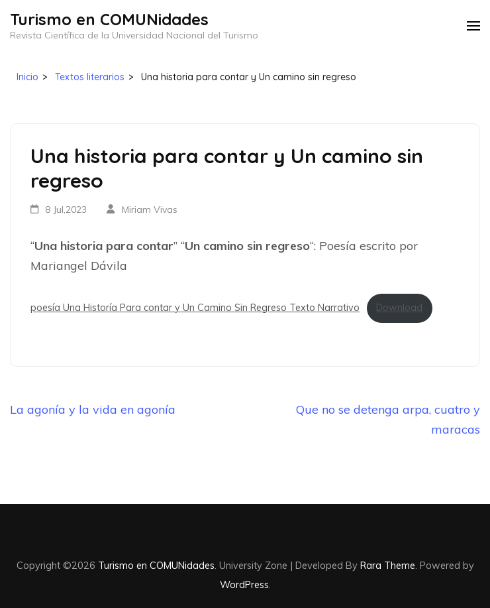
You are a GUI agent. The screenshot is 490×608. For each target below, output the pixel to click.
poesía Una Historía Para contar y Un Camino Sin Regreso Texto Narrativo (195, 308)
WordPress (244, 584)
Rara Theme (387, 565)
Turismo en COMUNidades (109, 19)
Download (399, 308)
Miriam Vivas (149, 209)
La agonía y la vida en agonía (92, 409)
